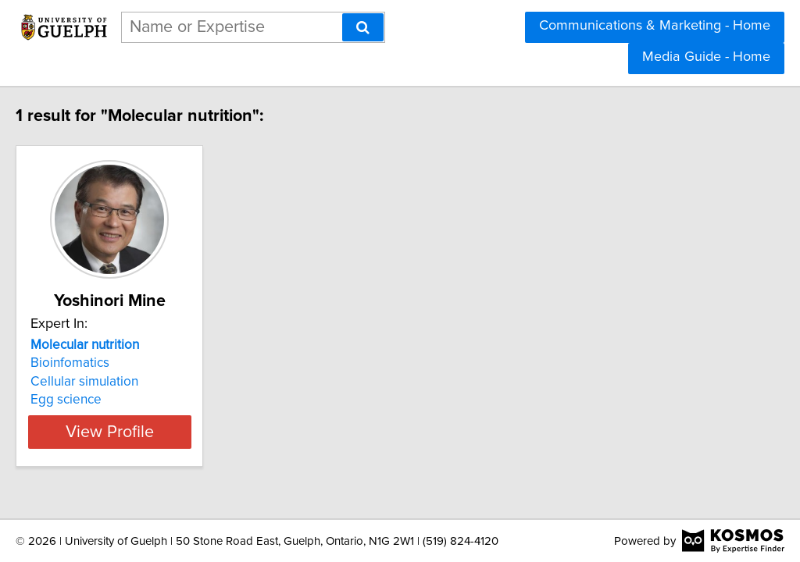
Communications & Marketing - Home (654, 26)
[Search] (363, 27)
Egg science (98, 400)
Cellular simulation (117, 382)
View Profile (162, 431)
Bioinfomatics (102, 363)
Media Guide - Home (706, 57)
